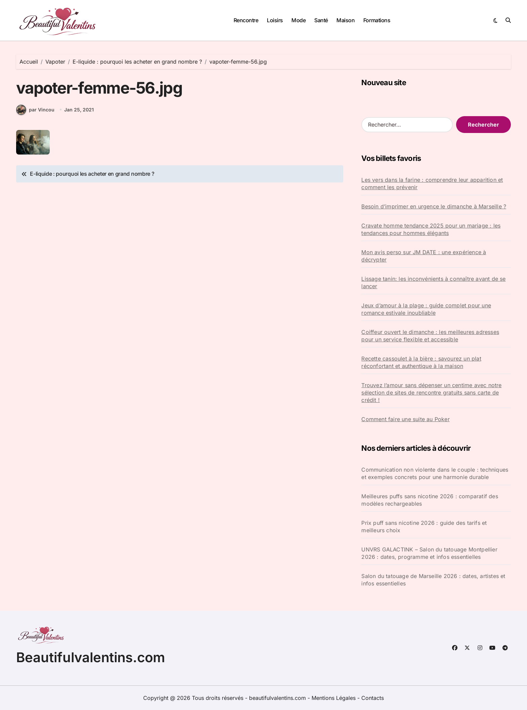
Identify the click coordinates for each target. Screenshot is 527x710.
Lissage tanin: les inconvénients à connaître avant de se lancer (433, 282)
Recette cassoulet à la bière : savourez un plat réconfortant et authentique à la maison (421, 362)
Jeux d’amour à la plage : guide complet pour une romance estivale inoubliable (426, 309)
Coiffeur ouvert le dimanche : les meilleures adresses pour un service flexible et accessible (430, 336)
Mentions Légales (334, 698)
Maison (345, 20)
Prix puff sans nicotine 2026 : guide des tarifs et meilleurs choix (424, 526)
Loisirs (275, 20)
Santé (321, 20)
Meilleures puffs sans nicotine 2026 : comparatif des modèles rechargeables (429, 500)
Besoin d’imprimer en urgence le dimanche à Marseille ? (433, 206)
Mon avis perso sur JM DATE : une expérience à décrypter (423, 256)
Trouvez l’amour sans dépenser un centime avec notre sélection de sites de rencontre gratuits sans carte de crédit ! (431, 392)
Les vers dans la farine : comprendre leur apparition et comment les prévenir (432, 183)
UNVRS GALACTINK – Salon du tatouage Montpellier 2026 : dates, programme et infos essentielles (429, 553)
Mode (298, 20)
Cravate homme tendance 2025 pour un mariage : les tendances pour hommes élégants (430, 229)
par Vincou (35, 111)
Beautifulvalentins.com (90, 657)
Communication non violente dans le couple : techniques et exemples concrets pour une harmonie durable (434, 473)
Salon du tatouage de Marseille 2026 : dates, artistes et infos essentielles (433, 580)
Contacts (372, 698)
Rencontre (246, 20)
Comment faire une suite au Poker (405, 419)
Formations (376, 20)
